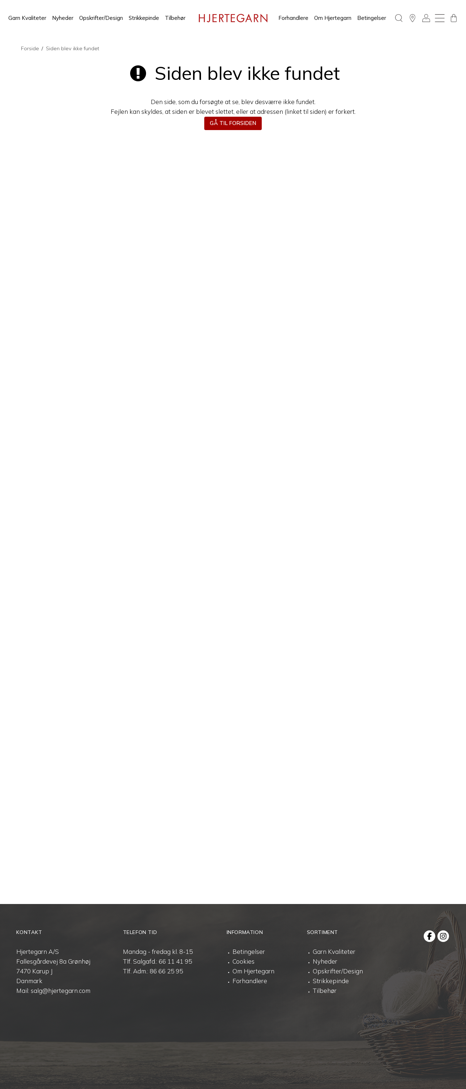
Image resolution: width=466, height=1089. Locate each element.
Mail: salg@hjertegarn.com (53, 990)
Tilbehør (175, 17)
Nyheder (62, 17)
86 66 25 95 (166, 971)
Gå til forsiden (233, 123)
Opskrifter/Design (101, 17)
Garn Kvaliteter (27, 17)
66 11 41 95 (175, 961)
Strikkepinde (144, 17)
